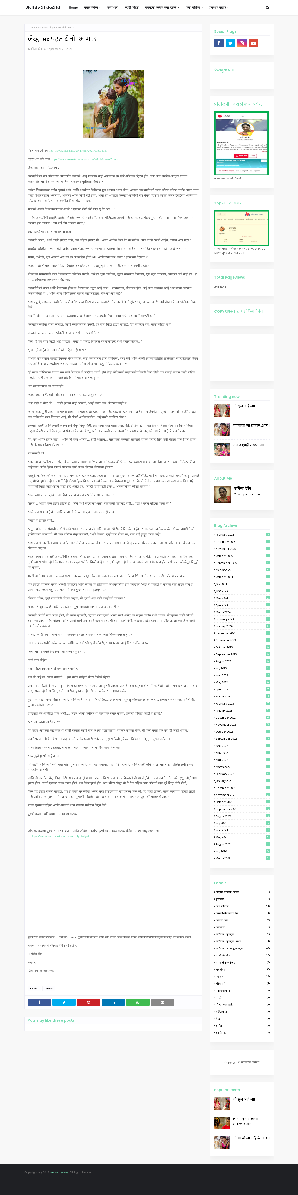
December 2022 (243, 717)
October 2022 (243, 731)
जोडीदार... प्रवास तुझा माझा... (243, 948)
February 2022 (243, 774)
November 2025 (243, 549)
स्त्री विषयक (243, 1033)
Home (31, 27)
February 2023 (243, 703)
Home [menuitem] (73, 7)
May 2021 (243, 837)
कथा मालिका (243, 906)
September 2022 (243, 739)
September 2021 (243, 809)
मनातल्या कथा (243, 990)
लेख (243, 1019)
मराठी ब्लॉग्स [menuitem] (91, 7)
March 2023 (243, 696)
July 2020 (243, 851)
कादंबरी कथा (243, 920)
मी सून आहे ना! (244, 406)
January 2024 (243, 626)
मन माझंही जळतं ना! (248, 445)
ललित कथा (243, 1012)
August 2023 (243, 661)
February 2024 (243, 619)
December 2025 (243, 542)
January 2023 (243, 710)
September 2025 (243, 563)
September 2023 (243, 654)
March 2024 (243, 612)
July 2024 (243, 584)
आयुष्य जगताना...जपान (243, 892)
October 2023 (243, 647)
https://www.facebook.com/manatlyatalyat (59, 836)
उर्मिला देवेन (36, 49)
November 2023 (243, 640)
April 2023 (243, 689)
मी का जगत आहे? (243, 1005)
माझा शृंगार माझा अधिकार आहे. (245, 1121)
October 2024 (243, 577)
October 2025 (243, 556)
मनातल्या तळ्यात (42, 7)
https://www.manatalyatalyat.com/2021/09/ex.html (78, 150)
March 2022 (243, 767)
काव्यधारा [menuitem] (112, 7)
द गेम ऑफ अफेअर (243, 962)
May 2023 (243, 682)
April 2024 (243, 605)
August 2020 (243, 844)
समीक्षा (243, 1026)
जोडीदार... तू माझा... (243, 934)
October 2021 (243, 802)
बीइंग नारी (243, 983)
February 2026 (243, 535)
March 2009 (243, 858)
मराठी (243, 998)
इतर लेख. (243, 899)
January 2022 (243, 781)
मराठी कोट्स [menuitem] (131, 7)
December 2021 (243, 788)
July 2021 (243, 823)
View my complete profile (249, 494)
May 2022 (243, 753)
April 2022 (243, 760)
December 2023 (243, 633)
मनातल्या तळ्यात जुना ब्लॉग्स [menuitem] (160, 7)
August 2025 (243, 570)
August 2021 (243, 816)
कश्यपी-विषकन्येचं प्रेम (243, 913)
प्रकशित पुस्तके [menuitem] (217, 7)
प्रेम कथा (49, 988)
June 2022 (243, 746)
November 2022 (243, 724)
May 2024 (243, 598)
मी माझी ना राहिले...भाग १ (251, 425)
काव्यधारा (243, 927)
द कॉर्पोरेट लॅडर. (243, 955)
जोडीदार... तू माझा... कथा (243, 941)
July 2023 (243, 668)
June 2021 (243, 830)
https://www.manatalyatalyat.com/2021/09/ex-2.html (85, 159)
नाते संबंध (42, 27)
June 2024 (243, 591)
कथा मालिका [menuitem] (193, 7)
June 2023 (243, 675)
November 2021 (243, 795)
